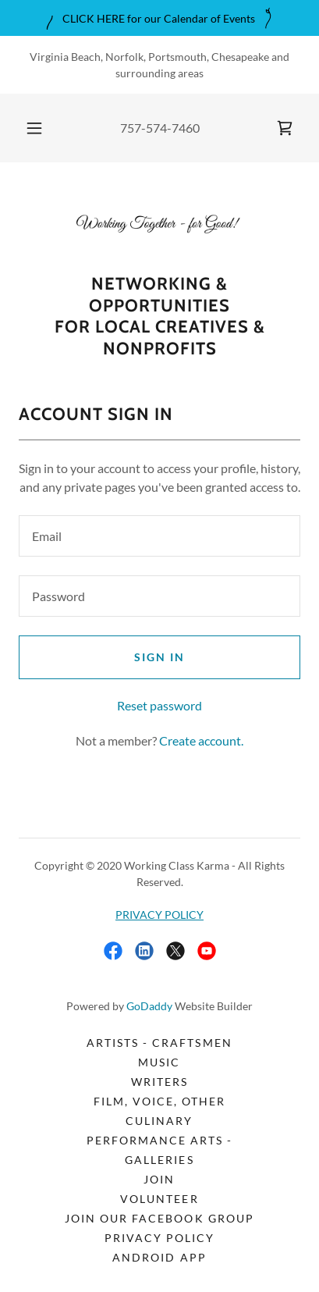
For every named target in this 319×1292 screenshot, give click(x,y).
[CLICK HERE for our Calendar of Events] (159, 18)
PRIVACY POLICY (159, 914)
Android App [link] (159, 1257)
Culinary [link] (159, 1120)
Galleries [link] (159, 1159)
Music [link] (159, 1062)
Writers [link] (159, 1081)
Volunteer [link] (159, 1198)
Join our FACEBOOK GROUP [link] (159, 1218)
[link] (284, 128)
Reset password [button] (159, 705)
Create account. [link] (201, 740)
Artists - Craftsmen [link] (159, 1042)
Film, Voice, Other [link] (159, 1101)
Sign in (159, 657)
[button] (34, 128)
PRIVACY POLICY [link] (159, 1237)
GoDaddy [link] (149, 1006)
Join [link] (159, 1179)
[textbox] (159, 536)
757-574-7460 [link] (160, 127)
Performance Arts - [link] (159, 1140)
